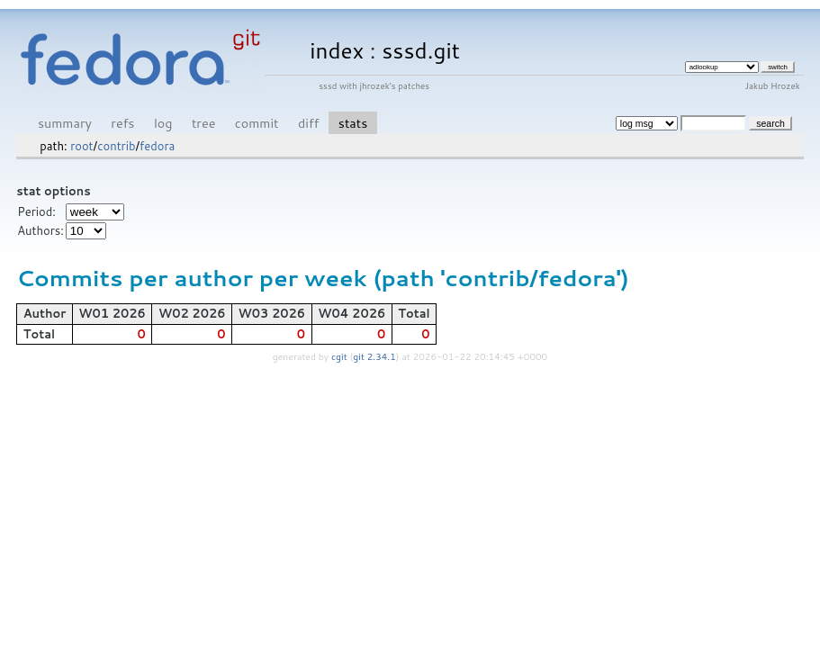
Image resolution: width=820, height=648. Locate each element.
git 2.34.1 (374, 356)
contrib (116, 146)
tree (203, 122)
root (81, 146)
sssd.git (421, 50)
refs (122, 122)
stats (352, 122)
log (163, 122)
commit (257, 122)
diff (308, 122)
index (337, 50)
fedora (157, 146)
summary (65, 122)
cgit (340, 356)
